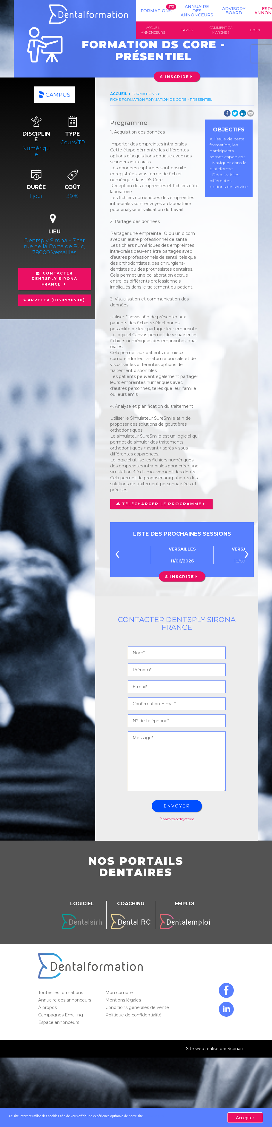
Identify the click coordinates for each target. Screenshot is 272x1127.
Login (255, 30)
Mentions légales (123, 1000)
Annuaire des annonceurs (197, 11)
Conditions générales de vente (137, 1008)
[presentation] (117, 555)
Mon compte (119, 993)
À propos (48, 1008)
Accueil (118, 94)
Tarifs (187, 30)
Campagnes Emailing (61, 1015)
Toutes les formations (61, 993)
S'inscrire (174, 77)
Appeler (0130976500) (56, 300)
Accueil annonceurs (153, 30)
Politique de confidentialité (134, 1015)
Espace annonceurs (59, 1023)
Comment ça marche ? (221, 30)
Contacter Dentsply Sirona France (54, 279)
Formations (156, 10)
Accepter (245, 1117)
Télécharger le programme (159, 504)
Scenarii (236, 1049)
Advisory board (233, 10)
